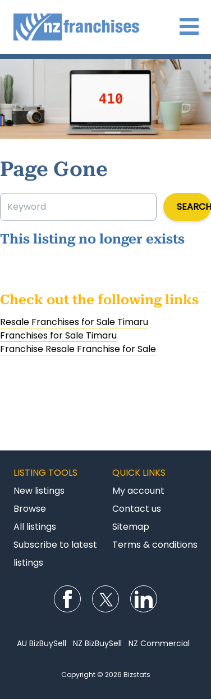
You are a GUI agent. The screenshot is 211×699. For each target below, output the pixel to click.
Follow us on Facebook (67, 598)
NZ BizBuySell (97, 643)
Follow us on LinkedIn (143, 598)
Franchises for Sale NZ (105, 26)
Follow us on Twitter (105, 598)
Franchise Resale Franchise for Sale (78, 348)
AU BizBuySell (41, 643)
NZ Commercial (159, 643)
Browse (29, 508)
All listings (34, 526)
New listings (39, 490)
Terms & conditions (155, 544)
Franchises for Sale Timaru (58, 335)
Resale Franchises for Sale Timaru (74, 321)
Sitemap (130, 526)
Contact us (136, 508)
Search (194, 206)
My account (138, 490)
